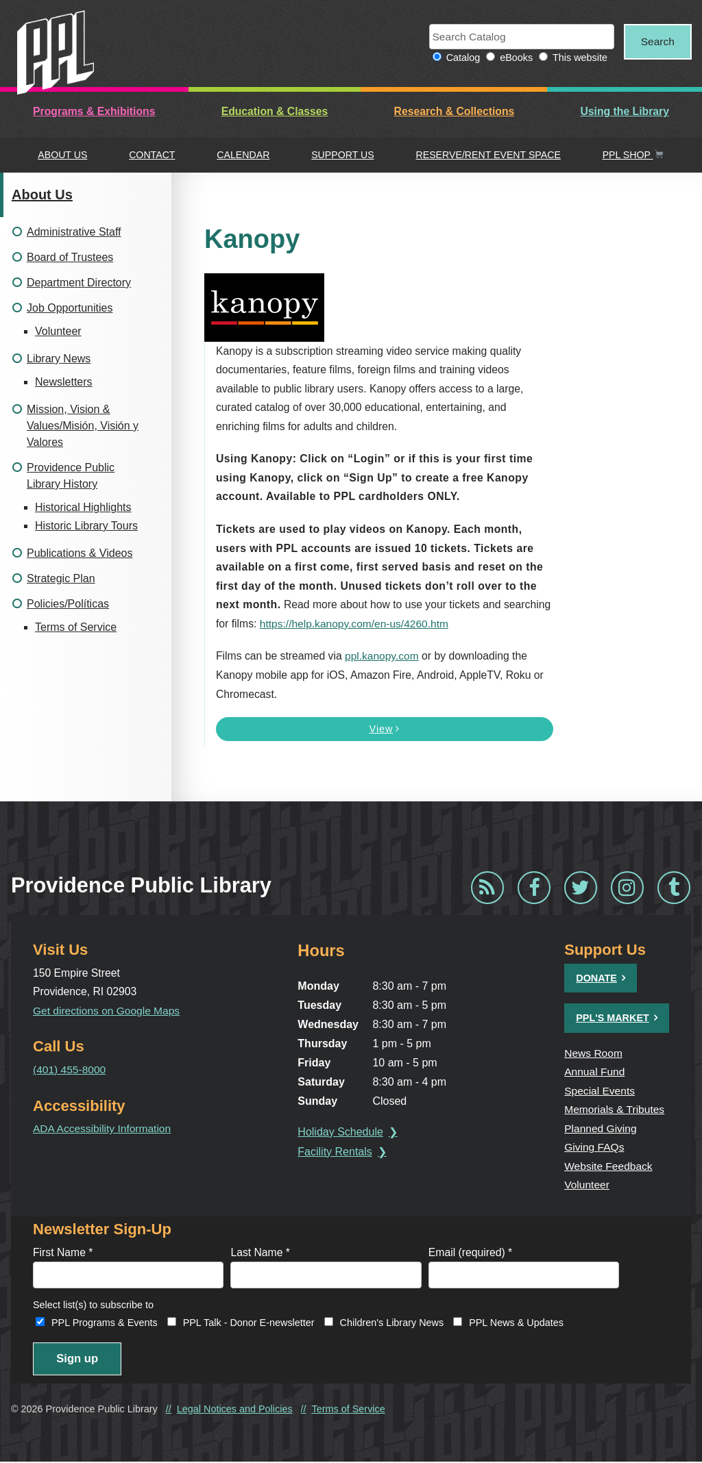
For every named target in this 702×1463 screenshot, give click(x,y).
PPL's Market (612, 1018)
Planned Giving (601, 1128)
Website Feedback (608, 1166)
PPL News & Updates (516, 1323)
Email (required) (470, 1252)
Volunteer (58, 331)
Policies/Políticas (68, 604)
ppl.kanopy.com (382, 656)
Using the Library (624, 112)
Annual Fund (594, 1072)
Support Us (342, 155)
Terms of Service (76, 627)
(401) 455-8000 (70, 1069)
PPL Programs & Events (104, 1323)
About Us (62, 155)
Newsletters (64, 382)
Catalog (459, 58)
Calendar (243, 155)
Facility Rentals (336, 1152)
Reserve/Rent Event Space (487, 155)
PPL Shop (633, 155)
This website (576, 58)
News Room (593, 1053)
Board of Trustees (70, 257)
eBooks (512, 58)
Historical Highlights (83, 507)
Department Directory (79, 282)
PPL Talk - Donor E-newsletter (249, 1323)
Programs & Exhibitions (94, 112)
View (385, 729)
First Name (63, 1252)
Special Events (600, 1091)
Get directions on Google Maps (107, 1010)
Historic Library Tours (86, 526)
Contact (152, 155)
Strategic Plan (61, 578)
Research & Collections (454, 112)
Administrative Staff (74, 232)
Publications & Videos (79, 553)
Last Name (260, 1252)
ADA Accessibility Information (103, 1129)
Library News (58, 358)
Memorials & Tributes (615, 1110)
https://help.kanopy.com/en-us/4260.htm (355, 623)
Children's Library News (392, 1323)
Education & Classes (274, 112)
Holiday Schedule (342, 1132)
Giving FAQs (594, 1147)
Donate (596, 978)
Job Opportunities (69, 308)
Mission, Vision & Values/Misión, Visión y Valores (82, 425)
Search (656, 41)
